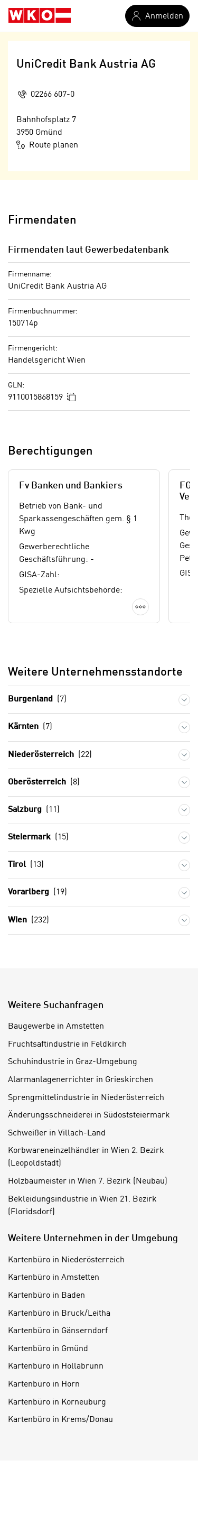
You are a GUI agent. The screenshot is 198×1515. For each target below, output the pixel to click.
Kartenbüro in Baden (46, 1295)
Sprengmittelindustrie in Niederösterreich (86, 1098)
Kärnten (30, 727)
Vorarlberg (37, 893)
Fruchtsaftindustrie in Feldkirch (67, 1044)
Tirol (26, 865)
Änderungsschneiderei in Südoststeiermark (89, 1115)
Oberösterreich (44, 783)
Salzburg (34, 810)
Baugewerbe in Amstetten (56, 1026)
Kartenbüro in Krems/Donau (60, 1420)
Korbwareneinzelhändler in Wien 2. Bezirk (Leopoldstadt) (86, 1157)
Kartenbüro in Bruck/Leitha (59, 1313)
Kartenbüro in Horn (44, 1384)
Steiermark (38, 838)
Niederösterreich (50, 755)
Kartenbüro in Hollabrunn (55, 1366)
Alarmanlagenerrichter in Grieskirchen (80, 1080)
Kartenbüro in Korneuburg (57, 1402)
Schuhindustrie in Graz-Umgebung (72, 1062)
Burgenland (37, 700)
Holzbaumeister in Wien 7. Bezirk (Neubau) (87, 1181)
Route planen (47, 145)
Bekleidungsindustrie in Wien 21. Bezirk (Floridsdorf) (82, 1205)
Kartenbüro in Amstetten (53, 1277)
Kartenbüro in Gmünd (48, 1349)
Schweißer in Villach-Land (57, 1133)
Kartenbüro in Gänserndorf (58, 1331)
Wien (28, 921)
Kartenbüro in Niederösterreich (66, 1260)
